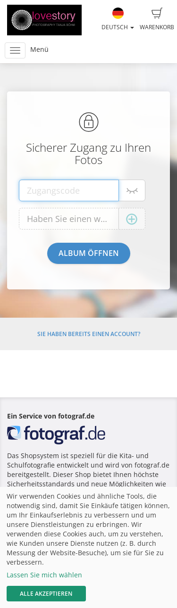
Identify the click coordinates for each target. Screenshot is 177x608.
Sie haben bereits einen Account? (88, 334)
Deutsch (117, 19)
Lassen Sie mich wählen (44, 574)
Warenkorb (157, 19)
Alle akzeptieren (46, 594)
